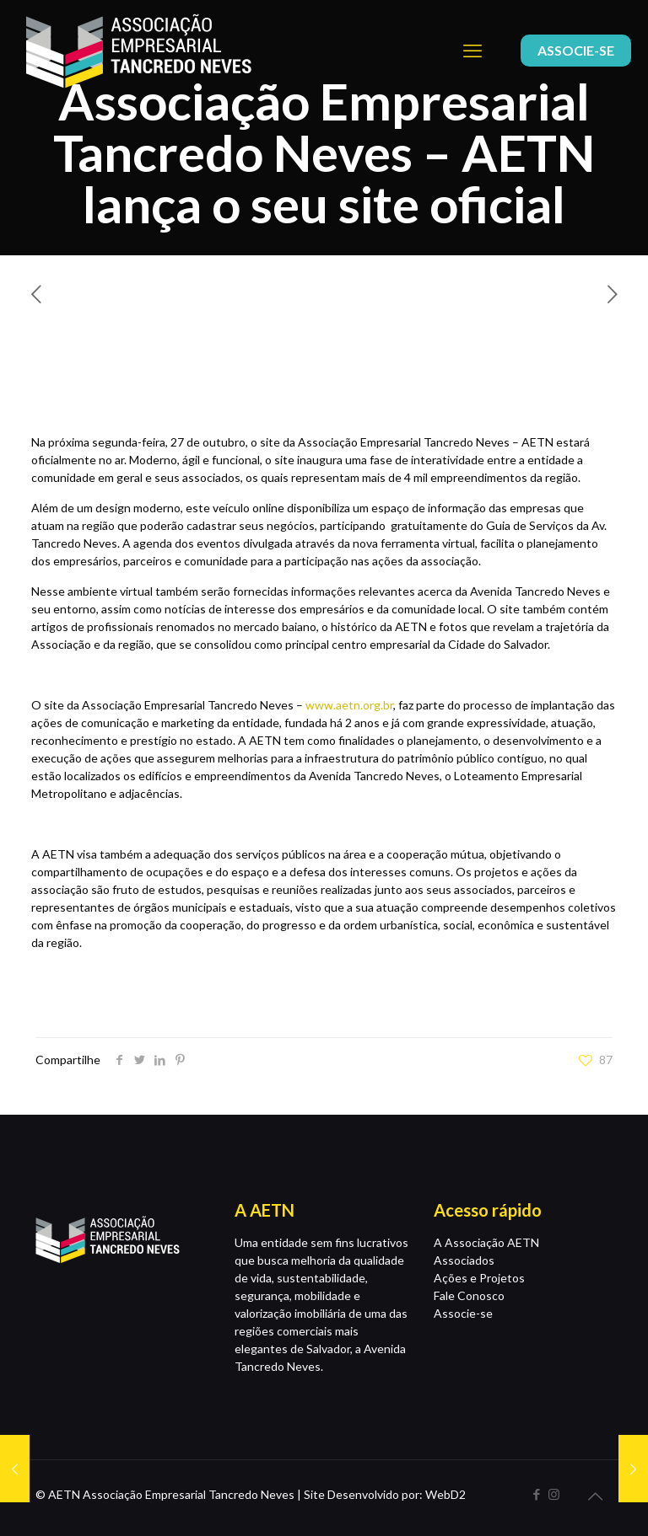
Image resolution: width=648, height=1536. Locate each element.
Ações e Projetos (479, 1278)
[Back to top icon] (595, 1495)
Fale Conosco (469, 1295)
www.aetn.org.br (349, 705)
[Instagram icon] (554, 1493)
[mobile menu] (472, 50)
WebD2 (445, 1494)
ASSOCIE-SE (575, 50)
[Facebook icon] (536, 1493)
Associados (464, 1260)
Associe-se (463, 1313)
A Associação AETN (486, 1242)
